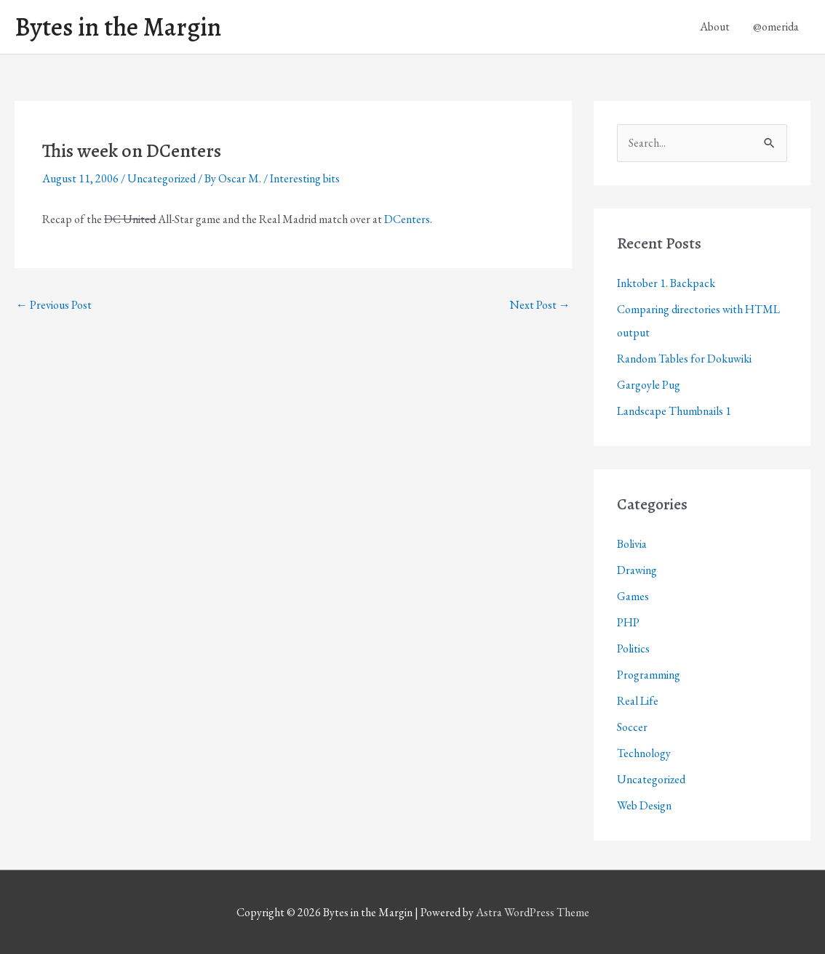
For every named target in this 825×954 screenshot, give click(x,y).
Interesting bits (305, 178)
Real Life (637, 700)
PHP (628, 622)
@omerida (776, 26)
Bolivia (632, 543)
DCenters (407, 219)
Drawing (637, 570)
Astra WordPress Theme (532, 912)
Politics (633, 648)
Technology (644, 753)
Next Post (540, 304)
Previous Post (54, 304)
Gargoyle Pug (648, 384)
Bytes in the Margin (118, 26)
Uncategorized (161, 178)
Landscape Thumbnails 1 (674, 411)
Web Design (644, 805)
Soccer (632, 727)
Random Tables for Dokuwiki (684, 358)
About (715, 26)
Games (633, 596)
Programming (648, 674)
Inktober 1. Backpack (666, 283)
